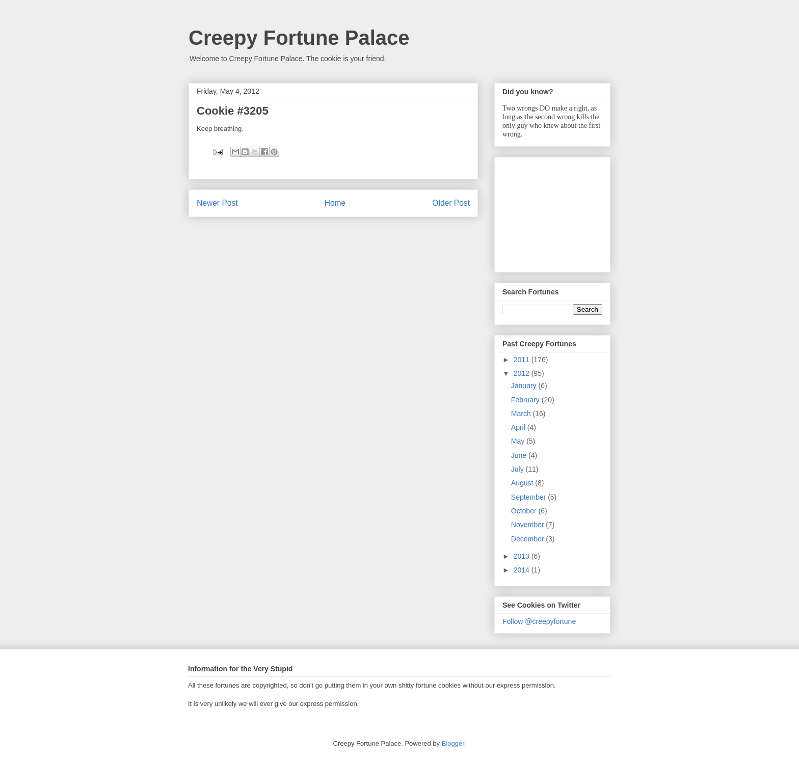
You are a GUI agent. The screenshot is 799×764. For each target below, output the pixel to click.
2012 (522, 373)
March (522, 414)
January (525, 385)
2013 (522, 556)
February (526, 400)
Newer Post (217, 203)
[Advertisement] (553, 212)
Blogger (453, 743)
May (518, 441)
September (529, 497)
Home (335, 203)
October (525, 511)
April (519, 427)
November (528, 525)
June (519, 455)
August (523, 483)
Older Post (451, 203)
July (518, 469)
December (528, 539)
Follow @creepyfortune (539, 621)
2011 (522, 360)
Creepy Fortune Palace (299, 37)
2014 (522, 570)
